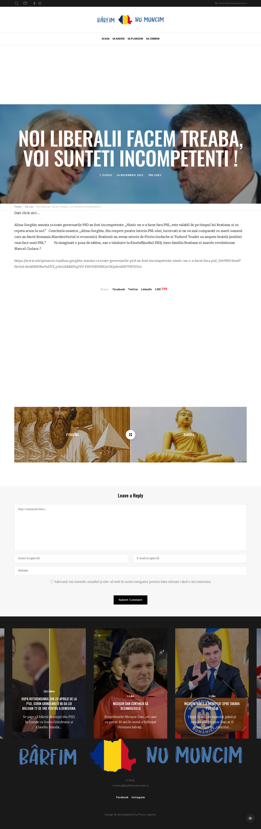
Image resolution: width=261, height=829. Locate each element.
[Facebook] (34, 3)
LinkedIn (147, 289)
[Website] (130, 570)
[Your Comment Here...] (130, 527)
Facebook (117, 289)
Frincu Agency (147, 814)
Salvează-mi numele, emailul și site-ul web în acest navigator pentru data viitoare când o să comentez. (133, 581)
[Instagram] (39, 3)
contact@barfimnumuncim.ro (232, 3)
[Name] (71, 558)
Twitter (133, 289)
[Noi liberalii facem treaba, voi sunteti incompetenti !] (130, 434)
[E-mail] (190, 558)
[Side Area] (250, 818)
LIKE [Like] (159, 289)
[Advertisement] (130, 74)
